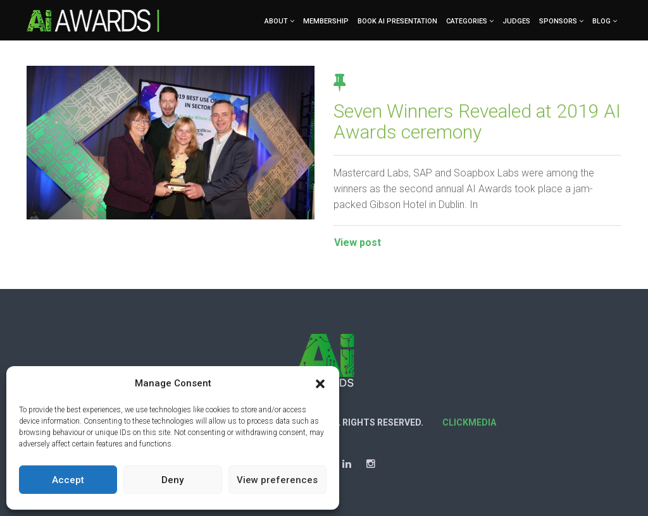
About (276, 21)
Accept (68, 480)
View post (357, 242)
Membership (326, 21)
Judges (516, 21)
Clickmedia (469, 422)
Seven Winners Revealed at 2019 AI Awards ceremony (477, 121)
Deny (172, 480)
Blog (601, 21)
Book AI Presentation (397, 21)
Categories (466, 21)
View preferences (277, 480)
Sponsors (558, 21)
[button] (320, 384)
